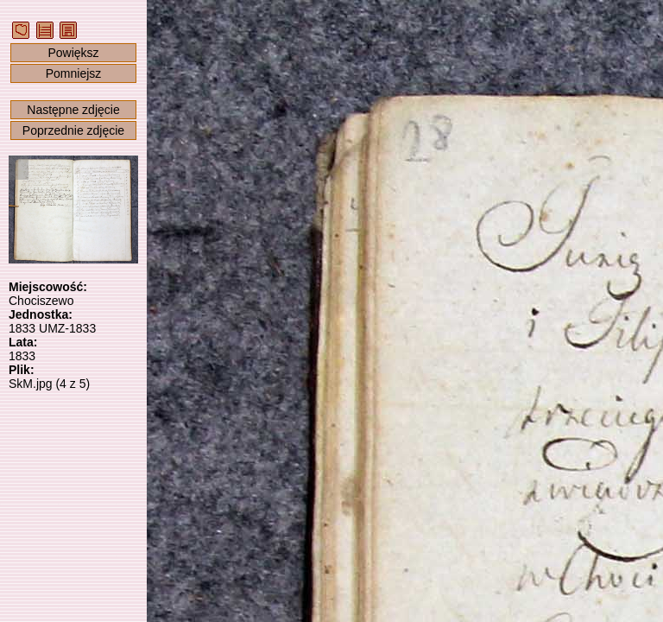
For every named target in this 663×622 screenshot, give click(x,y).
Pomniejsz (74, 73)
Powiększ (72, 53)
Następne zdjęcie (73, 110)
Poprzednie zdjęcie (73, 130)
